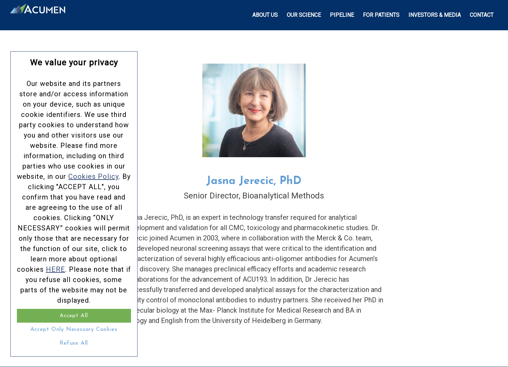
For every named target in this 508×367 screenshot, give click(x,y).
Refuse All (74, 343)
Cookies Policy (93, 176)
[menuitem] (265, 15)
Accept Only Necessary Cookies (73, 329)
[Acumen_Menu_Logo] (37, 15)
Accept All (74, 316)
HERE (55, 269)
